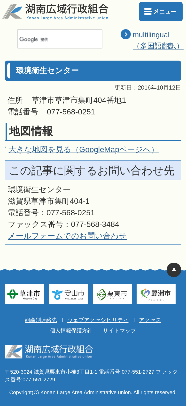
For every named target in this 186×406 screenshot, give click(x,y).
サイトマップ (119, 331)
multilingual (158, 40)
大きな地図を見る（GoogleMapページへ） (83, 149)
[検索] (53, 40)
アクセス (150, 320)
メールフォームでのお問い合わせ (67, 235)
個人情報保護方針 (71, 331)
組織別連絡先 (41, 320)
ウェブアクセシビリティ (98, 320)
